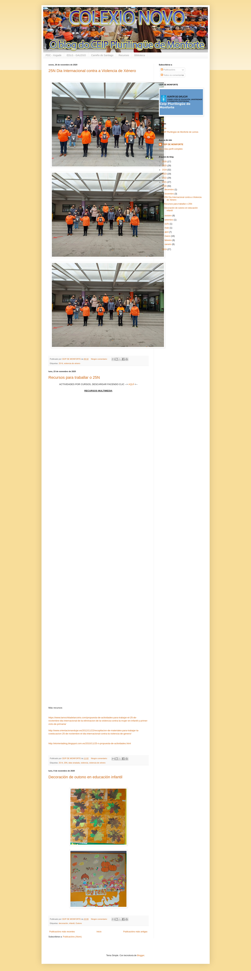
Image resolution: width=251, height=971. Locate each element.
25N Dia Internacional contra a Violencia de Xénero (92, 71)
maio (167, 228)
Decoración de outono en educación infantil (85, 777)
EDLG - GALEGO (76, 55)
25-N (61, 363)
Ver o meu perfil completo (171, 149)
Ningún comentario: (99, 359)
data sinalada (74, 763)
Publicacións (168, 70)
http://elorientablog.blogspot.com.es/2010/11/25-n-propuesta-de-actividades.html (90, 743)
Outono (79, 923)
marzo (167, 236)
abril (166, 232)
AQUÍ (131, 384)
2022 (164, 178)
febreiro (168, 240)
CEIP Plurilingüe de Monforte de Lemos (179, 132)
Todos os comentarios (172, 75)
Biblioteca (139, 55)
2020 (164, 186)
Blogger (140, 955)
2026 (164, 161)
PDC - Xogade (53, 55)
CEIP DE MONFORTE (172, 144)
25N (65, 763)
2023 (164, 174)
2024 (164, 170)
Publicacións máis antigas (135, 931)
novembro (169, 194)
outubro (168, 215)
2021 (164, 182)
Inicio (99, 931)
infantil (71, 923)
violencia (84, 763)
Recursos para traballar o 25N (74, 377)
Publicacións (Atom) (72, 937)
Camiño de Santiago (102, 55)
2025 (164, 165)
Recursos (124, 55)
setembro (169, 220)
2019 (164, 249)
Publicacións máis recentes (62, 931)
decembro (169, 189)
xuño (167, 224)
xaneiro (168, 244)
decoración (63, 923)
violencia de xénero (72, 363)
